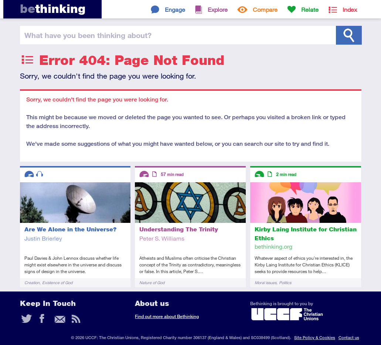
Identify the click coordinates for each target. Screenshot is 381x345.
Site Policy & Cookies (314, 337)
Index (350, 9)
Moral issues (265, 282)
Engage (175, 9)
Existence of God (57, 282)
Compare (265, 9)
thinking (52, 8)
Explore (218, 9)
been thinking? (88, 35)
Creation (32, 282)
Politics (285, 282)
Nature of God (151, 282)
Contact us (349, 337)
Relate (310, 9)
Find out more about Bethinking (167, 316)
